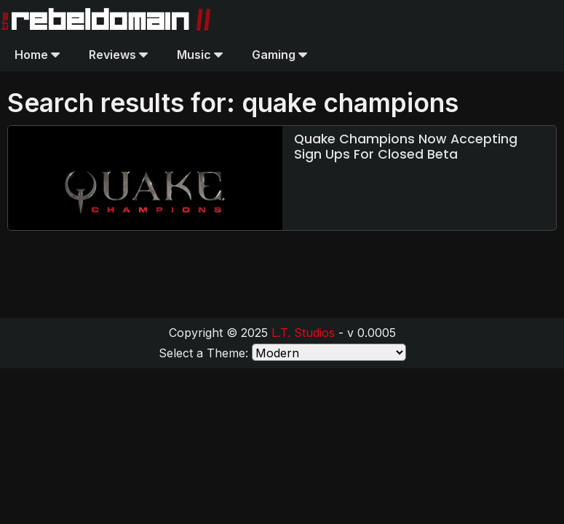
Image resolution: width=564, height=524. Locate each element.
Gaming (279, 54)
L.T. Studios (303, 332)
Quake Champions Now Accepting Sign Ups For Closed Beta (405, 146)
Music (200, 54)
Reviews (118, 54)
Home (37, 54)
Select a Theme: (203, 353)
